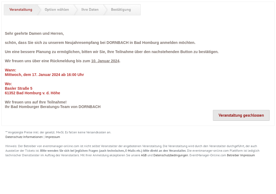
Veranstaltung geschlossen (241, 115)
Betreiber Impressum (241, 155)
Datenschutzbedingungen (170, 155)
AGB (144, 155)
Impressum (52, 137)
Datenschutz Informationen (24, 137)
